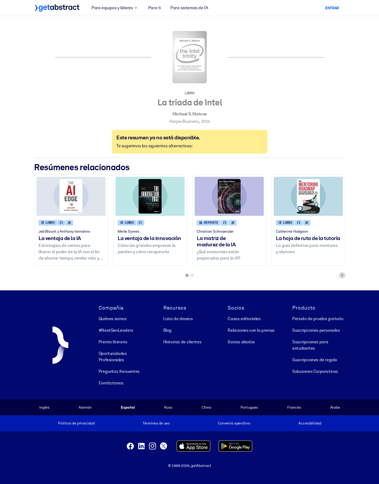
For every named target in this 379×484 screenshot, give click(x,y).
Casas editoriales (244, 318)
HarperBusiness (184, 121)
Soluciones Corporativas (315, 371)
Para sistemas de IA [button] (189, 7)
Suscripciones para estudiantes (310, 344)
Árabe (335, 407)
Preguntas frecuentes (118, 371)
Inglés (44, 407)
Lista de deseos (178, 318)
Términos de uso (156, 423)
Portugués (249, 407)
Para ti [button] (154, 7)
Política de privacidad (76, 423)
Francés (294, 407)
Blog (167, 330)
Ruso (168, 407)
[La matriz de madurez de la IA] (229, 196)
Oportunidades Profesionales (112, 356)
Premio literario (112, 341)
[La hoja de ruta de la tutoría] (308, 196)
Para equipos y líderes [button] (115, 8)
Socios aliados (241, 341)
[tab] (187, 275)
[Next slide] (342, 275)
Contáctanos (110, 382)
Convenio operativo (234, 423)
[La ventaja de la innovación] (150, 196)
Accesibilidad (309, 423)
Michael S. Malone (189, 113)
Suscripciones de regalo (314, 359)
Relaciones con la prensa (251, 330)
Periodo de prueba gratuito (317, 318)
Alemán (85, 407)
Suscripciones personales (316, 330)
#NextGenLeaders (115, 330)
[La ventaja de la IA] (70, 196)
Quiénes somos (112, 318)
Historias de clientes (182, 341)
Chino (206, 407)
